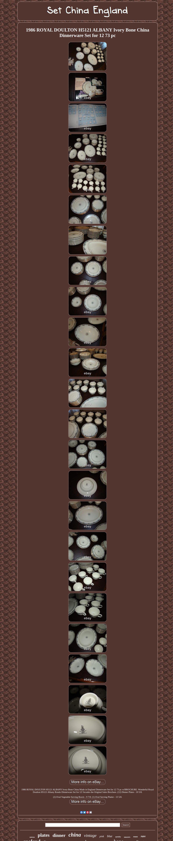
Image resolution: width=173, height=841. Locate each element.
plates (44, 835)
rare (143, 836)
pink (102, 836)
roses (135, 837)
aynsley (118, 837)
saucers (127, 837)
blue (109, 836)
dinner (59, 835)
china (75, 835)
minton (32, 837)
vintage (90, 835)
